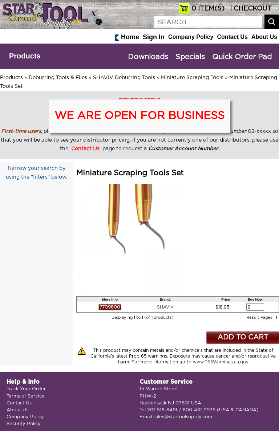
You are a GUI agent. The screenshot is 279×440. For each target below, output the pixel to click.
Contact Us (232, 37)
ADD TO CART (243, 337)
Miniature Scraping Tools (192, 77)
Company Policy (190, 37)
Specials (190, 57)
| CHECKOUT (250, 8)
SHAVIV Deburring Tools (124, 77)
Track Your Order (26, 389)
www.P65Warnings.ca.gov (220, 362)
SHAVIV (165, 307)
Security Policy (24, 423)
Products (25, 56)
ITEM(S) (208, 8)
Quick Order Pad (242, 57)
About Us (264, 37)
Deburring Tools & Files (58, 77)
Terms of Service (26, 396)
